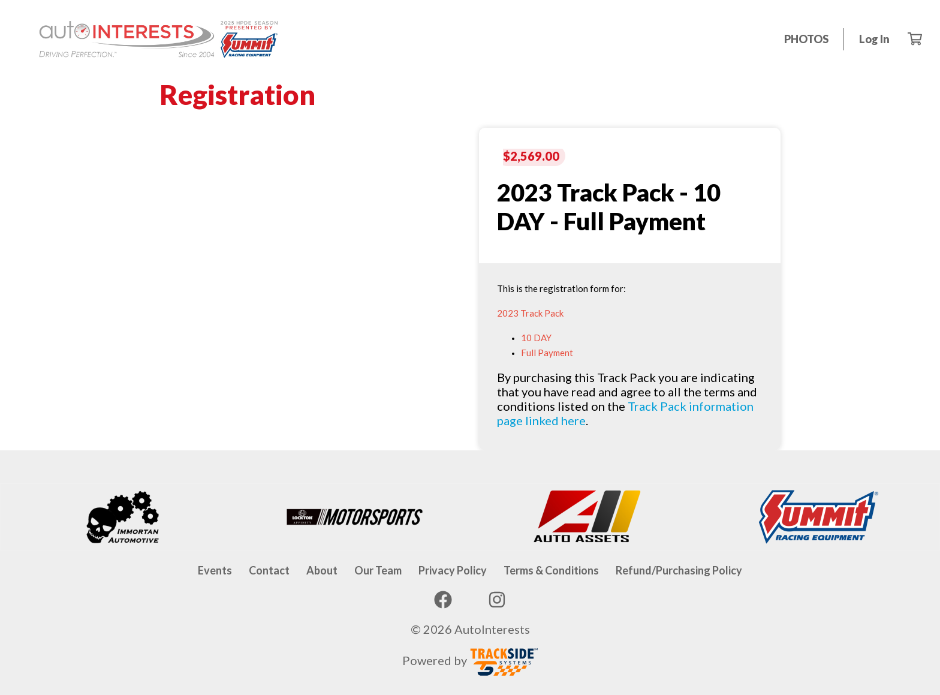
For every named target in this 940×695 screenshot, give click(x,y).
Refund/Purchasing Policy (679, 570)
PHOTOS (806, 39)
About (322, 570)
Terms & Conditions (551, 570)
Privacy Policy (452, 570)
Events (215, 570)
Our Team (378, 570)
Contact (269, 570)
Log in (874, 39)
